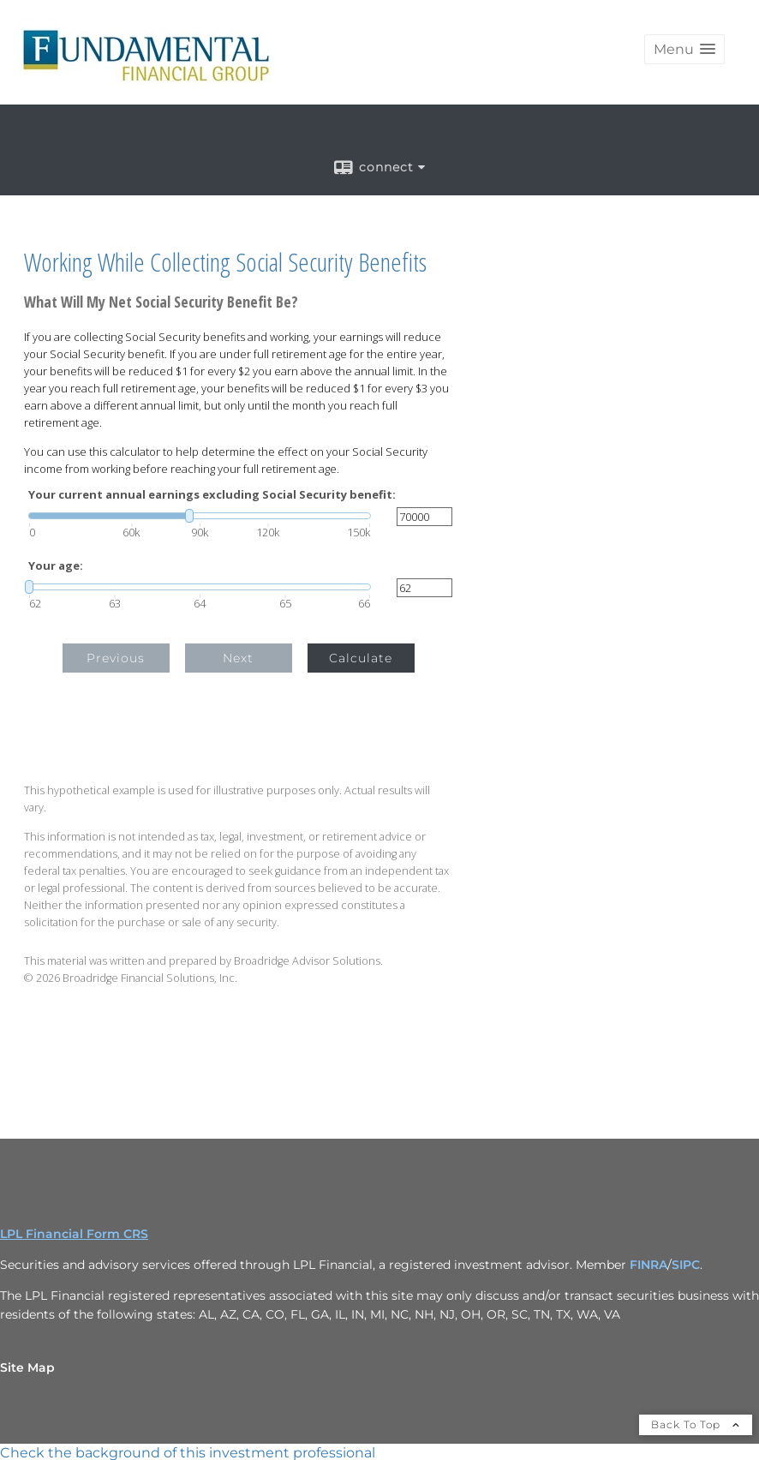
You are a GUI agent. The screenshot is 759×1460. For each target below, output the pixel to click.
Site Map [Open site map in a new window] (27, 1367)
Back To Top (695, 1424)
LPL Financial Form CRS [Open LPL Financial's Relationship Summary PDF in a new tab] (74, 1234)
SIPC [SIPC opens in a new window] (686, 1264)
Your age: (55, 565)
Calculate (360, 658)
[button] (684, 49)
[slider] (199, 515)
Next (238, 658)
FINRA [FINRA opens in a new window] (648, 1264)
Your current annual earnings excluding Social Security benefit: (212, 494)
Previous (116, 658)
